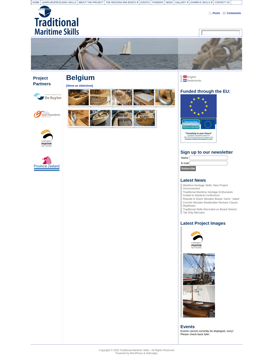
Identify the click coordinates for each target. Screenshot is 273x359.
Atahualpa (151, 353)
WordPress (136, 353)
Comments (234, 13)
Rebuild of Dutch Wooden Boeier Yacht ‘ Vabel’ (211, 198)
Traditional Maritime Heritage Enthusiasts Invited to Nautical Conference (208, 193)
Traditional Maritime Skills (134, 350)
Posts (216, 13)
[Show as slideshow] (79, 85)
